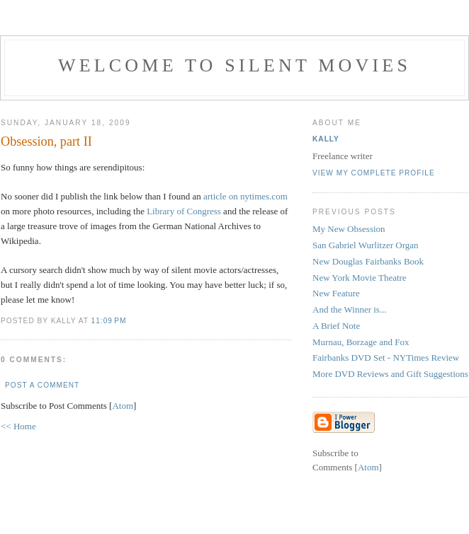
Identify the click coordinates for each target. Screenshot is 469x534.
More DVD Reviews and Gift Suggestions (390, 373)
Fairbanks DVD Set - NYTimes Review (385, 357)
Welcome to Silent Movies (234, 65)
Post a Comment (42, 385)
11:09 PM (109, 321)
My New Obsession (348, 229)
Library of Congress (184, 211)
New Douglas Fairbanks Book (368, 261)
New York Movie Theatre (359, 277)
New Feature (336, 293)
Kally (325, 139)
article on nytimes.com (245, 196)
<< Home (18, 426)
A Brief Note (336, 325)
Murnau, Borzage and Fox (360, 342)
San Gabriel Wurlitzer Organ (365, 245)
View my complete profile (373, 173)
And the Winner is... (349, 309)
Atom (122, 405)
